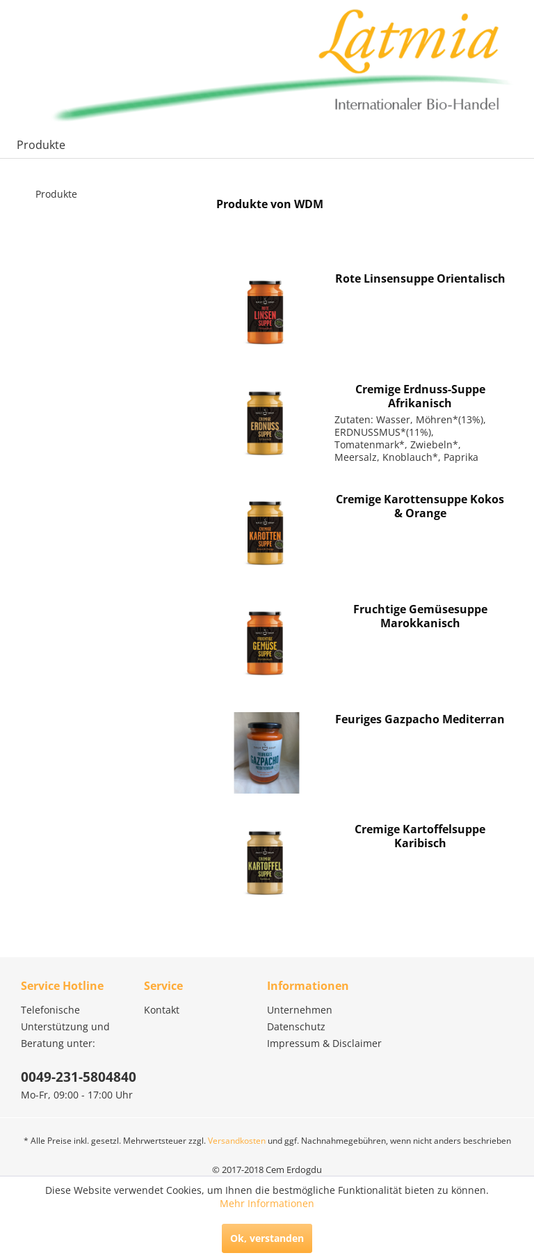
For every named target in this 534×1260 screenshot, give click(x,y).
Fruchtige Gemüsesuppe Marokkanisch (420, 616)
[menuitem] (41, 145)
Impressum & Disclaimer (324, 1043)
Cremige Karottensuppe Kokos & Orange (420, 506)
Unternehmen (299, 1009)
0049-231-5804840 (78, 1077)
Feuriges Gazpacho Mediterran (420, 719)
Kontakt (161, 1009)
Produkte (56, 193)
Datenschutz (296, 1026)
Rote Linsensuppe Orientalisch (420, 278)
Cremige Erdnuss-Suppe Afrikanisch (420, 396)
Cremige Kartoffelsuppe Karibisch (420, 836)
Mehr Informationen (267, 1203)
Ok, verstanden (267, 1238)
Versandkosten (237, 1141)
